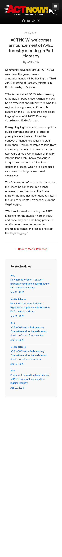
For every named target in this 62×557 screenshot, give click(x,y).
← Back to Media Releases (31, 249)
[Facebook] (23, 20)
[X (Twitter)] (38, 20)
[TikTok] (33, 20)
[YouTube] (28, 20)
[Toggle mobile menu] (55, 6)
